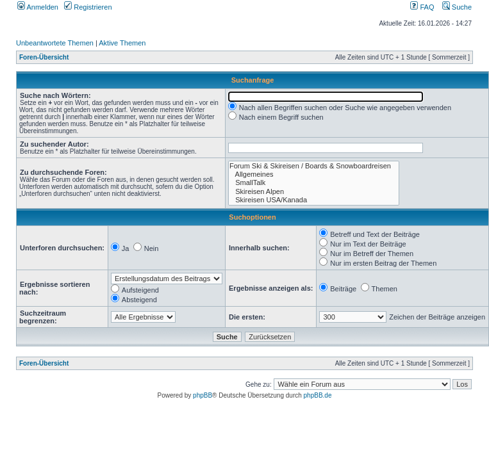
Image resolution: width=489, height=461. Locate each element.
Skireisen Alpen (313, 192)
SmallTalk (313, 183)
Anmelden (37, 7)
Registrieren (88, 7)
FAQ (422, 7)
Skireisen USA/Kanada (313, 200)
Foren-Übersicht (44, 57)
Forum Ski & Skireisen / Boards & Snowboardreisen (313, 166)
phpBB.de (318, 395)
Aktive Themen (122, 43)
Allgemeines (313, 174)
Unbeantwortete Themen (55, 43)
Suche (457, 7)
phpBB (202, 395)
